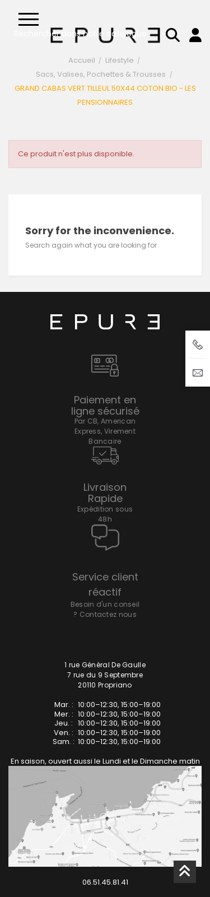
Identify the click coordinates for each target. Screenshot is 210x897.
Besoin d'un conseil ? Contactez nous (105, 609)
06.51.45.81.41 (105, 882)
